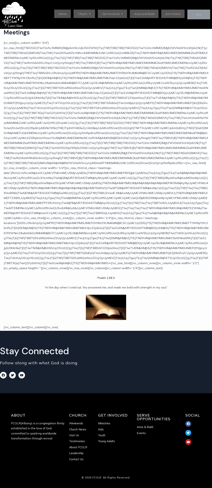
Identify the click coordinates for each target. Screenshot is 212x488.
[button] (83, 13)
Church (83, 13)
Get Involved (111, 13)
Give (197, 14)
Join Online (170, 13)
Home (62, 13)
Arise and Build (142, 13)
